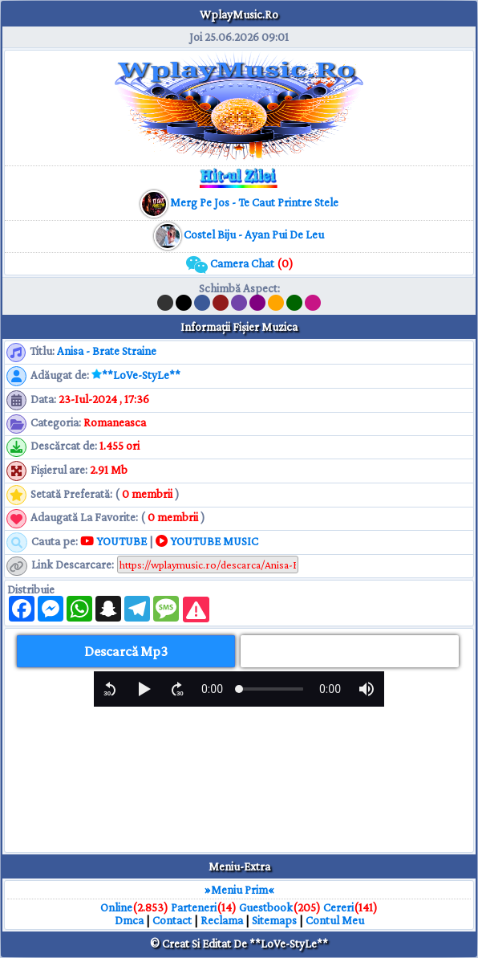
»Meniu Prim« (239, 889)
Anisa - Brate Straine (106, 350)
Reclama (222, 920)
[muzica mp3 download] (253, 202)
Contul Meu (335, 920)
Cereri (338, 907)
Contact (172, 920)
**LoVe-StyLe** (141, 375)
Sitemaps (274, 920)
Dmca (129, 920)
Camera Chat (239, 263)
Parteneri (194, 907)
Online (116, 907)
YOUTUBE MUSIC (207, 541)
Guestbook (266, 907)
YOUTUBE (113, 541)
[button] (110, 689)
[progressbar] (212, 689)
